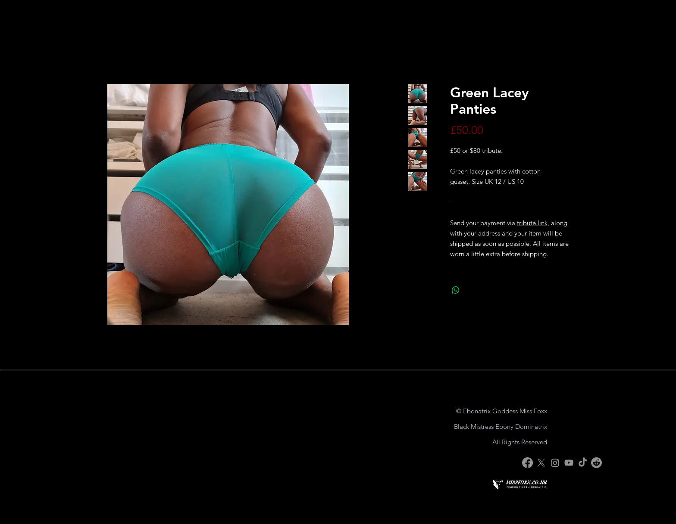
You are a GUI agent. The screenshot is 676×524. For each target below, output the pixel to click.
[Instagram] (555, 462)
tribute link (532, 223)
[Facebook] (527, 462)
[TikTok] (582, 462)
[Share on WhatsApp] (456, 290)
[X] (541, 462)
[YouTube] (568, 462)
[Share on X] (472, 290)
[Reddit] (596, 462)
